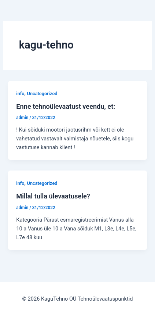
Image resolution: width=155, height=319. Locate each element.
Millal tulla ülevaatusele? (53, 196)
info (20, 93)
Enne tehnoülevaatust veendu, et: (65, 106)
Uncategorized (42, 93)
